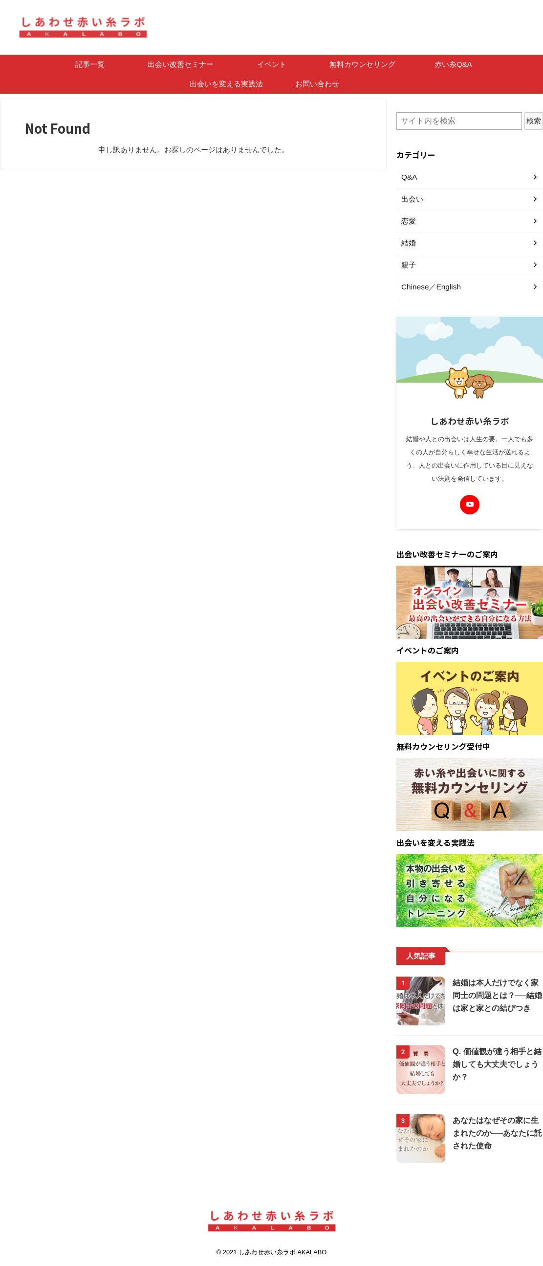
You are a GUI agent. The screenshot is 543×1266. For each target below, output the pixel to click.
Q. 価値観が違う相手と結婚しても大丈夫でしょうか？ (494, 1064)
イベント (271, 64)
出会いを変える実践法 (226, 84)
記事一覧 (90, 64)
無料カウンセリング (362, 64)
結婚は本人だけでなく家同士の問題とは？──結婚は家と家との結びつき (497, 995)
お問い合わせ (317, 84)
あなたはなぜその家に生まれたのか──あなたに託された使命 (497, 1133)
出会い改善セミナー (181, 64)
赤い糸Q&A (453, 64)
